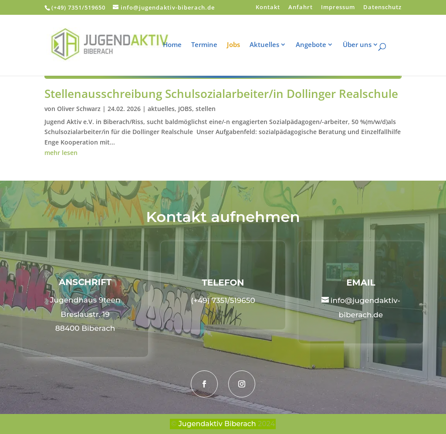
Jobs (239, 45)
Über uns (362, 45)
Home (178, 45)
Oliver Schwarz (79, 108)
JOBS (185, 108)
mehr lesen (61, 152)
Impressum (338, 7)
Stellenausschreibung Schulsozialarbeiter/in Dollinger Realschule (221, 93)
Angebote (316, 45)
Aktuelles (270, 45)
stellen (206, 108)
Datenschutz (382, 7)
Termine (210, 45)
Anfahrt (300, 7)
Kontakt (268, 7)
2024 (266, 424)
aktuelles (161, 108)
